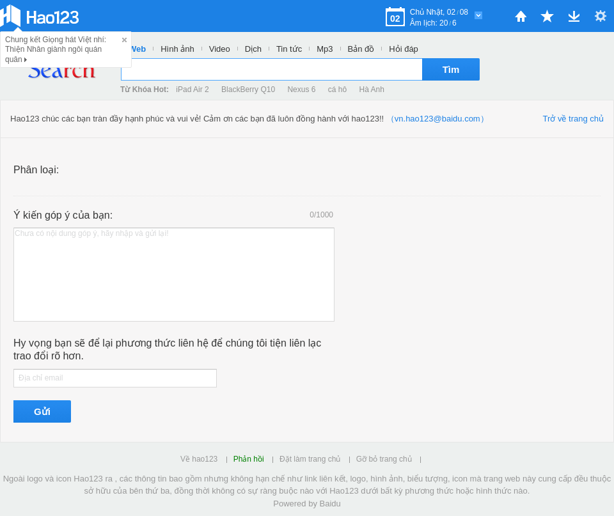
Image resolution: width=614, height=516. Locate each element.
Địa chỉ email (41, 377)
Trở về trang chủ (573, 118)
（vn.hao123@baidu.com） (437, 118)
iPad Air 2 (192, 89)
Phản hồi (248, 459)
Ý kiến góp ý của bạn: (63, 215)
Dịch (253, 49)
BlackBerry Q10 (248, 89)
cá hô (337, 89)
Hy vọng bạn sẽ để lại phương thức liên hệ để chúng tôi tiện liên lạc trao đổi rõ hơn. (167, 349)
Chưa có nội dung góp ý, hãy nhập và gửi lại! (91, 233)
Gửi (42, 411)
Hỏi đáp (403, 49)
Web (137, 49)
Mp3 (325, 49)
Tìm (451, 69)
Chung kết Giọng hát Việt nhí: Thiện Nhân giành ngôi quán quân (55, 49)
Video (219, 49)
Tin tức (289, 49)
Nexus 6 (301, 89)
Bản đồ (361, 49)
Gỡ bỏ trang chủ (384, 459)
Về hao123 (198, 459)
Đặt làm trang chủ (309, 459)
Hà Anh (371, 89)
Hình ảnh (177, 49)
